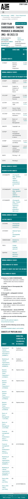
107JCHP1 (25, 97)
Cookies (23, 497)
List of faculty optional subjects (9, 320)
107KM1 (25, 142)
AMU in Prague (7, 497)
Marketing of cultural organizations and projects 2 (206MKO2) (6, 362)
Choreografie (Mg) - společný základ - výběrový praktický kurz (16, 193)
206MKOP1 (25, 148)
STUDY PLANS (23, 4)
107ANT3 (25, 82)
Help (19, 497)
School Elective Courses (7, 322)
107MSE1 (25, 64)
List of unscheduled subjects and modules (12, 328)
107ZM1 (25, 120)
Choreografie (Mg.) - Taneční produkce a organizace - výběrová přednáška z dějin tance (16, 205)
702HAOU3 (25, 88)
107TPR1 (25, 104)
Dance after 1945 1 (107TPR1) (5, 480)
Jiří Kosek (10, 496)
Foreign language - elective (15, 247)
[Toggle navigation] (3, 12)
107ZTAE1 (25, 115)
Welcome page (5, 15)
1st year (16, 46)
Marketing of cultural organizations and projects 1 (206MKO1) (6, 351)
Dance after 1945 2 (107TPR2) (5, 487)
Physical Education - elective (15, 254)
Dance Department (21, 15)
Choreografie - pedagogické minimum (16, 225)
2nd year (20, 46)
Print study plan (21, 23)
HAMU (12, 15)
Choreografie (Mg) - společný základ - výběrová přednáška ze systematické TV (16, 180)
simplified (25, 46)
